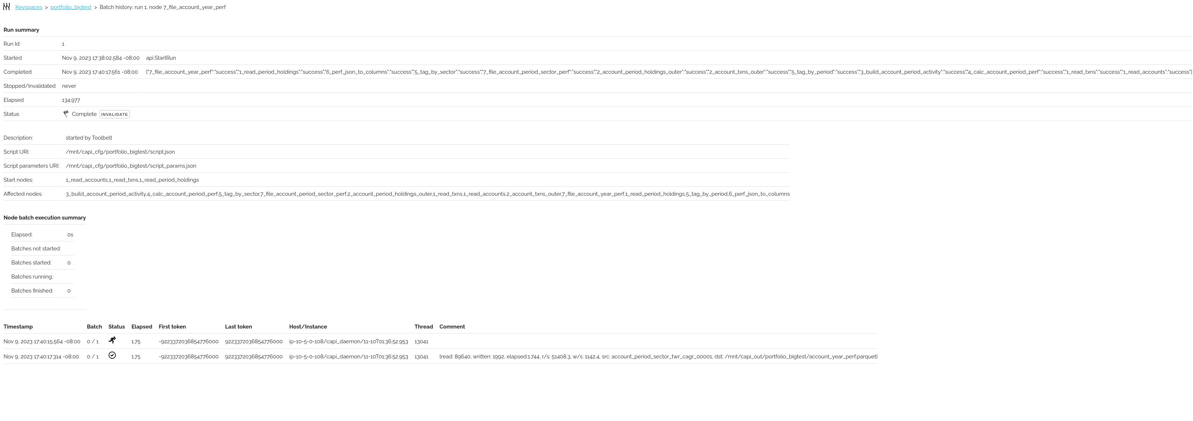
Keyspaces (28, 7)
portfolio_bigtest (71, 7)
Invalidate (114, 114)
